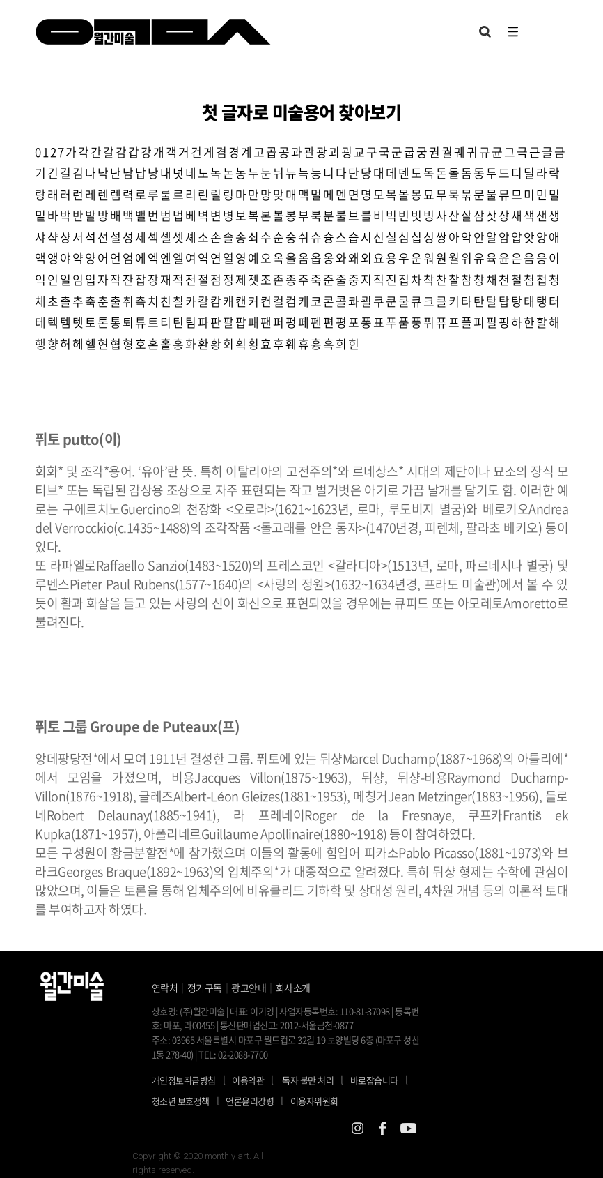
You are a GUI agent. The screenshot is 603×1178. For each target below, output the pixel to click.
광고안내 (248, 988)
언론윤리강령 (258, 1101)
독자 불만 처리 (308, 1080)
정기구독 (204, 988)
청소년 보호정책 (189, 1101)
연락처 (165, 988)
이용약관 (248, 1080)
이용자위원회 (314, 1101)
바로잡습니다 (374, 1080)
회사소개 (293, 988)
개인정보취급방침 (184, 1080)
